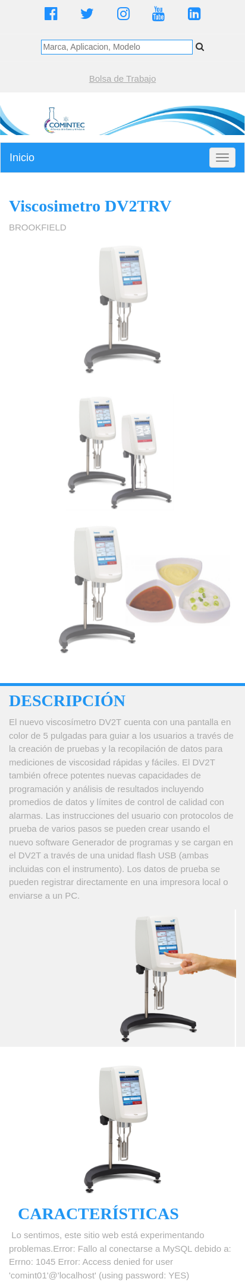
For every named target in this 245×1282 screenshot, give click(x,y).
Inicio (22, 158)
